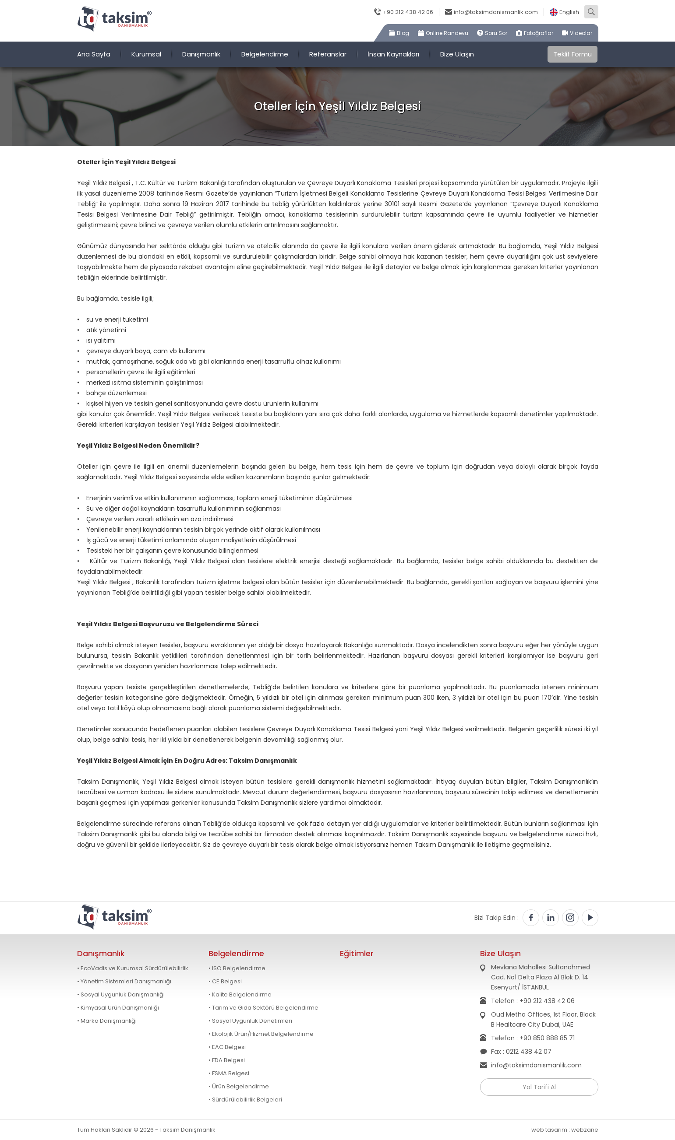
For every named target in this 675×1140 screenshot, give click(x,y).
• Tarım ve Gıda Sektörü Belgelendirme (263, 1008)
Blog (403, 33)
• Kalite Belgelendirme (240, 995)
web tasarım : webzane (564, 1130)
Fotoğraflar (538, 33)
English (569, 12)
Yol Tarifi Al (539, 1087)
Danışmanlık (201, 54)
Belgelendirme (264, 54)
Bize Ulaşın (457, 54)
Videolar (581, 33)
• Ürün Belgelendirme (239, 1087)
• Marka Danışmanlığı (107, 1021)
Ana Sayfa (93, 54)
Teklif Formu (572, 54)
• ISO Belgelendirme (237, 968)
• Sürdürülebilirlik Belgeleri (245, 1100)
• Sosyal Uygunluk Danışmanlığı (121, 995)
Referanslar (327, 54)
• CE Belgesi (225, 982)
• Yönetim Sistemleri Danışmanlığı (124, 982)
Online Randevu (447, 33)
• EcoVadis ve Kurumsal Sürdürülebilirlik (132, 968)
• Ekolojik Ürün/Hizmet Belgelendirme (261, 1034)
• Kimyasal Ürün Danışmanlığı (118, 1008)
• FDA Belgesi (227, 1060)
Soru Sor (496, 33)
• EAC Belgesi (227, 1047)
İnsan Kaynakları (393, 54)
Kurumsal (146, 54)
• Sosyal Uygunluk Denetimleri (250, 1021)
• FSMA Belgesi (229, 1073)
